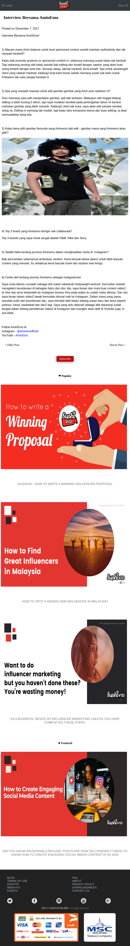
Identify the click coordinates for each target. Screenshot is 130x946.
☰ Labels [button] (7, 5)
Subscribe (65, 358)
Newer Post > (117, 344)
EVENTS (12, 890)
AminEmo (21, 335)
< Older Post (12, 344)
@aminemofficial (27, 331)
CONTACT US (80, 890)
